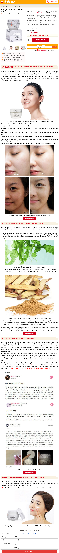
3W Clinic (29, 16)
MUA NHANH (29, 551)
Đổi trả (4, 47)
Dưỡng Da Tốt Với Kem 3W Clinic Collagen (26, 528)
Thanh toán (12, 50)
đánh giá (42, 12)
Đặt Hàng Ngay (40, 43)
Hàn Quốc (39, 16)
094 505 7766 (53, 2)
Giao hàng (5, 50)
